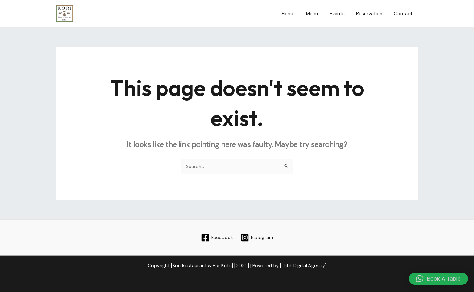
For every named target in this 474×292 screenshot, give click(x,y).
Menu (318, 13)
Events (341, 13)
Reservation (372, 13)
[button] (438, 279)
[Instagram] (257, 237)
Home (296, 13)
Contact (404, 13)
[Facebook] (217, 237)
